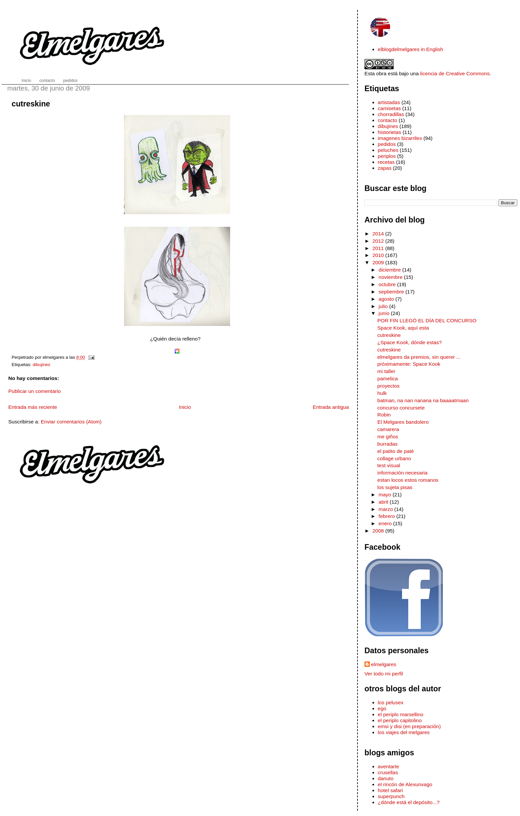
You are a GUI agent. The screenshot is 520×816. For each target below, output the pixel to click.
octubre (388, 284)
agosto (387, 299)
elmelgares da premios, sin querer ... (419, 357)
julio (384, 306)
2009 (378, 262)
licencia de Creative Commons (455, 73)
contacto (387, 120)
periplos (387, 156)
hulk (382, 393)
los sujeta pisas (395, 487)
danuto (385, 778)
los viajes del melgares (403, 732)
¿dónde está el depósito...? (409, 802)
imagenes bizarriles (400, 138)
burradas (387, 444)
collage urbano (394, 458)
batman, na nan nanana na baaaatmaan (423, 400)
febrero (387, 516)
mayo (386, 494)
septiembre (392, 291)
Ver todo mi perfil (383, 673)
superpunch (391, 796)
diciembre (390, 270)
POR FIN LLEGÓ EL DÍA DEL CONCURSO (427, 320)
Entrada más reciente (32, 407)
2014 (378, 233)
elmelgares (383, 664)
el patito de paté (395, 451)
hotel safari (390, 790)
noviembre (391, 277)
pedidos (387, 144)
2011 (378, 248)
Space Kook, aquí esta (403, 328)
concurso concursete (401, 407)
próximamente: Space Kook (408, 364)
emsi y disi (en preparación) (409, 726)
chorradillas (391, 114)
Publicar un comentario (34, 391)
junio (385, 313)
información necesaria (402, 472)
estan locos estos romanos (407, 480)
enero (386, 523)
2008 (378, 531)
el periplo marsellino (400, 714)
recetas (386, 162)
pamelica (387, 378)
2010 (378, 255)
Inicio (185, 407)
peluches (388, 150)
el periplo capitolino (400, 720)
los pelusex (390, 702)
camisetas (389, 108)
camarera (388, 429)
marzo (386, 509)
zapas (384, 168)
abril (384, 502)
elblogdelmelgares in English (410, 49)
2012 (378, 241)
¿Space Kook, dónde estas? (409, 342)
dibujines (41, 364)
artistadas (389, 102)
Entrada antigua (331, 407)
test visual (388, 465)
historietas (389, 132)
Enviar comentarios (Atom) (71, 421)
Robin (384, 414)
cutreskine (31, 103)
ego (382, 708)
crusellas (388, 772)
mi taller (386, 371)
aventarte (388, 766)
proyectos (388, 386)
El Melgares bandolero (403, 422)
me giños (387, 436)
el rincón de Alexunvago (405, 784)
